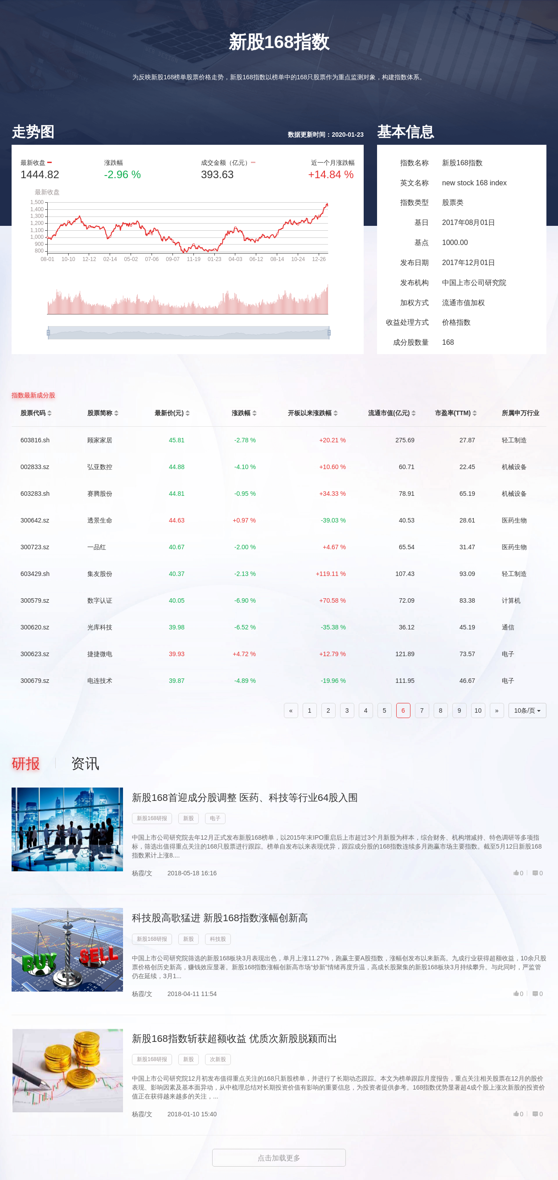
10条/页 (527, 710)
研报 (26, 763)
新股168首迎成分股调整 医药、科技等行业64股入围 (245, 797)
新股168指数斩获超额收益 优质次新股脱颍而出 (234, 1038)
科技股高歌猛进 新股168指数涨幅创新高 (220, 917)
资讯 (85, 763)
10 (478, 710)
